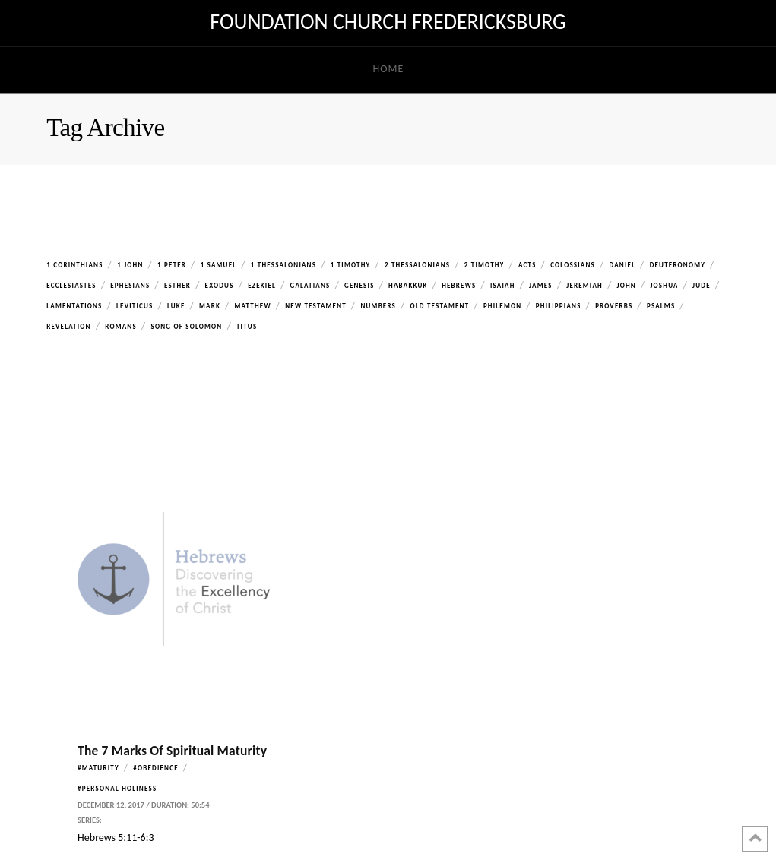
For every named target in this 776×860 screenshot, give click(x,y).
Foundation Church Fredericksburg (387, 22)
